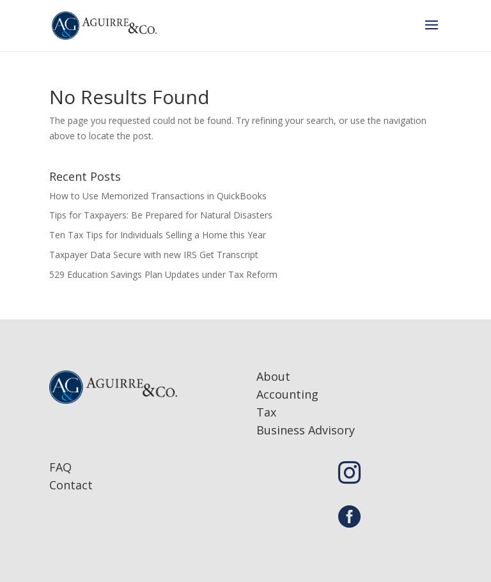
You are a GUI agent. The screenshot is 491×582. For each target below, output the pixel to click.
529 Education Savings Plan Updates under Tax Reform (163, 274)
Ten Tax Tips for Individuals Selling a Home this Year (157, 235)
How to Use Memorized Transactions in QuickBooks (158, 196)
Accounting (287, 394)
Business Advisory (305, 430)
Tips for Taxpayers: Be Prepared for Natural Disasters (160, 215)
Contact (71, 485)
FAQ (60, 467)
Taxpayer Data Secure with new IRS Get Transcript (153, 255)
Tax (266, 412)
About (273, 376)
